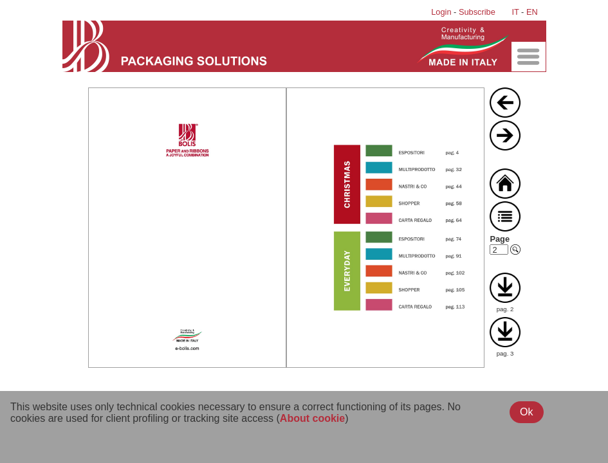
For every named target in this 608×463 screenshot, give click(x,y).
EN (532, 12)
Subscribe (477, 12)
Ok (526, 411)
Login (441, 12)
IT (515, 12)
